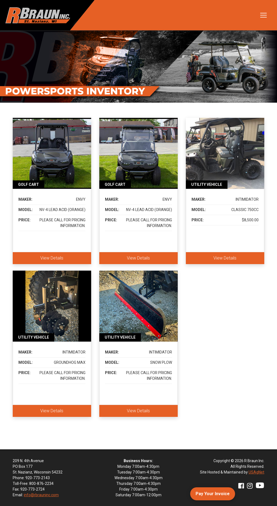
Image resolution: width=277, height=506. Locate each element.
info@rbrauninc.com (41, 495)
